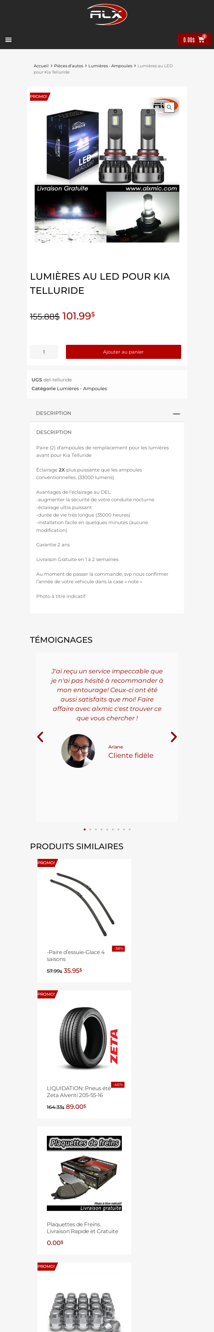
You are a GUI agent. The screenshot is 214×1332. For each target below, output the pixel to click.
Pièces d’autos (68, 66)
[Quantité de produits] (44, 352)
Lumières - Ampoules (110, 66)
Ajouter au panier (123, 352)
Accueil (41, 66)
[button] (8, 39)
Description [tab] (53, 413)
